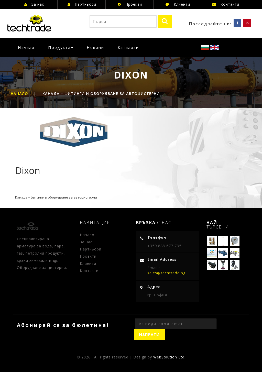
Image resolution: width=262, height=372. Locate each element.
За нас (34, 4)
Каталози (128, 47)
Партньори (82, 4)
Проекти (130, 4)
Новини (95, 47)
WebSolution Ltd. (169, 357)
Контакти (225, 4)
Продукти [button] (60, 47)
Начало (28, 47)
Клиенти (178, 4)
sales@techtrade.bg (166, 272)
